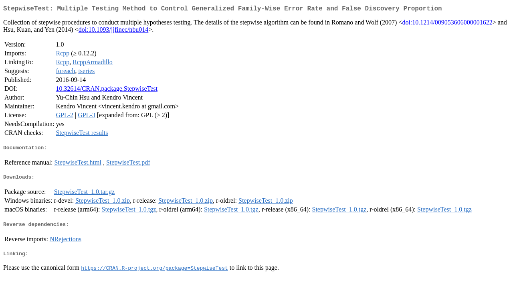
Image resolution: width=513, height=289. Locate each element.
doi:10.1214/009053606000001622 (447, 23)
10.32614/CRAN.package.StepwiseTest (107, 90)
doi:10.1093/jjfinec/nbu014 (114, 31)
